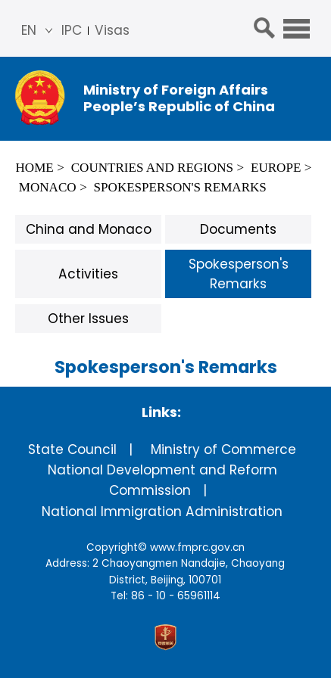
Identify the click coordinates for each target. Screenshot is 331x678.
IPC (71, 30)
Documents (238, 229)
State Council (72, 449)
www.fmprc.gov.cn (197, 547)
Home (34, 167)
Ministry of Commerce (223, 449)
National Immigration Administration (162, 511)
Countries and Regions (152, 167)
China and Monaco (88, 229)
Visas (112, 30)
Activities (88, 274)
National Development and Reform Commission (162, 480)
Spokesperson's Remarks (180, 187)
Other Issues (88, 318)
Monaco (48, 187)
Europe (276, 167)
